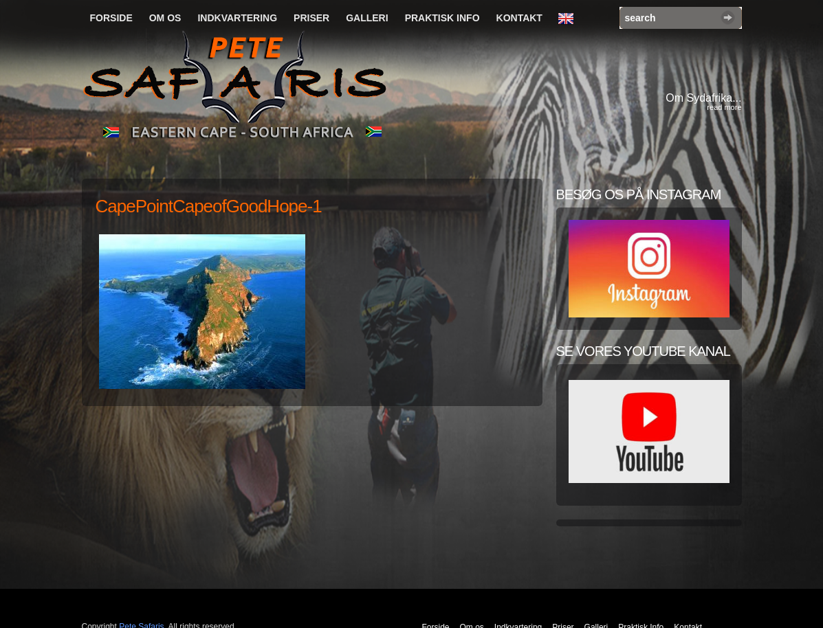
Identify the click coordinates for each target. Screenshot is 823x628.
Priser (311, 17)
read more (724, 107)
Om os (165, 17)
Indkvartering (237, 17)
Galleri (367, 17)
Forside (111, 17)
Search (728, 17)
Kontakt (519, 17)
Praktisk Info (442, 17)
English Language (569, 19)
